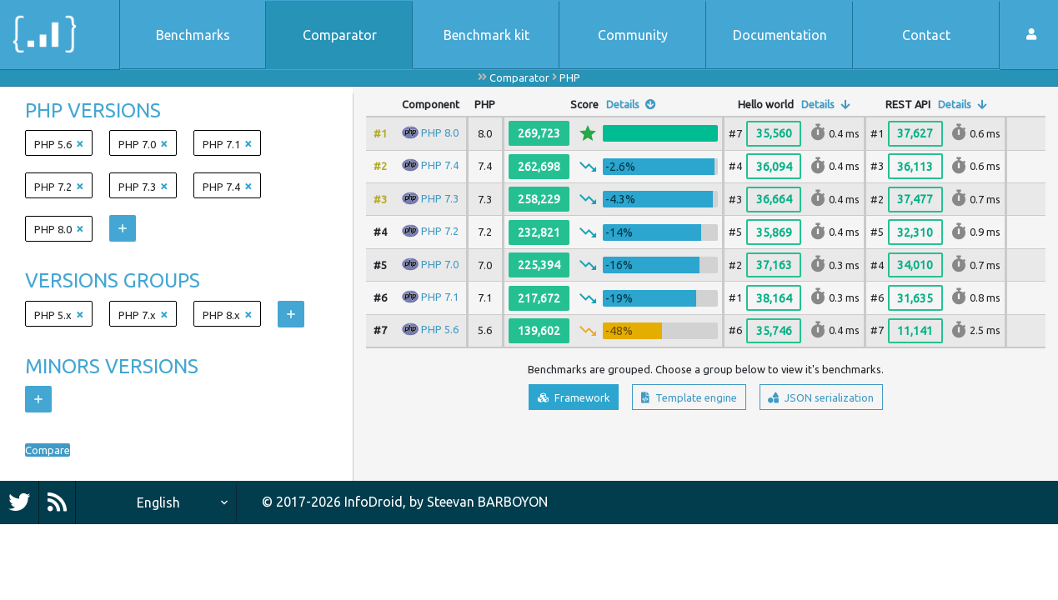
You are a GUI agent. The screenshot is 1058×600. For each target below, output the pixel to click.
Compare (52, 450)
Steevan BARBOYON (487, 501)
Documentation (780, 35)
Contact (926, 35)
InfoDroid (373, 501)
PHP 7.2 (440, 231)
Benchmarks (193, 35)
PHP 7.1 (440, 296)
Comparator (340, 35)
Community (633, 35)
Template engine (684, 400)
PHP (569, 77)
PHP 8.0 (440, 132)
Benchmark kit (486, 35)
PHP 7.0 (440, 263)
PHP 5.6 (440, 329)
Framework (545, 400)
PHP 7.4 (440, 165)
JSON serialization (845, 400)
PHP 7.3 (440, 198)
